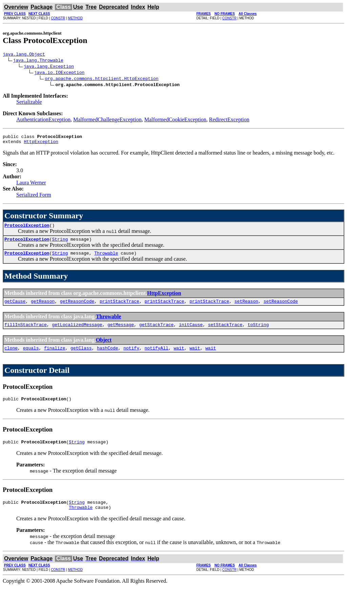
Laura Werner (31, 185)
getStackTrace (156, 332)
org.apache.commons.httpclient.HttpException (101, 79)
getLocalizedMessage (77, 332)
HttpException (41, 144)
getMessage (120, 332)
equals (31, 357)
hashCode (107, 357)
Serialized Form (33, 198)
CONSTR (58, 18)
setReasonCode (281, 308)
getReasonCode (77, 308)
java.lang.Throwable (38, 61)
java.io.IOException (59, 73)
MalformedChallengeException (107, 120)
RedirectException (229, 120)
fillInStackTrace (25, 332)
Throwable (106, 259)
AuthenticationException (43, 120)
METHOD (75, 18)
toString (258, 332)
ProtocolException (26, 229)
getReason (43, 308)
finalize (54, 357)
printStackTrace (119, 308)
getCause (14, 308)
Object (103, 348)
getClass (80, 357)
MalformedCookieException (175, 120)
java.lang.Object (24, 55)
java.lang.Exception (49, 67)
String (60, 244)
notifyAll (156, 357)
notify (131, 357)
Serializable (29, 103)
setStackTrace (225, 332)
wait (179, 357)
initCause (191, 332)
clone (11, 357)
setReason (246, 308)
